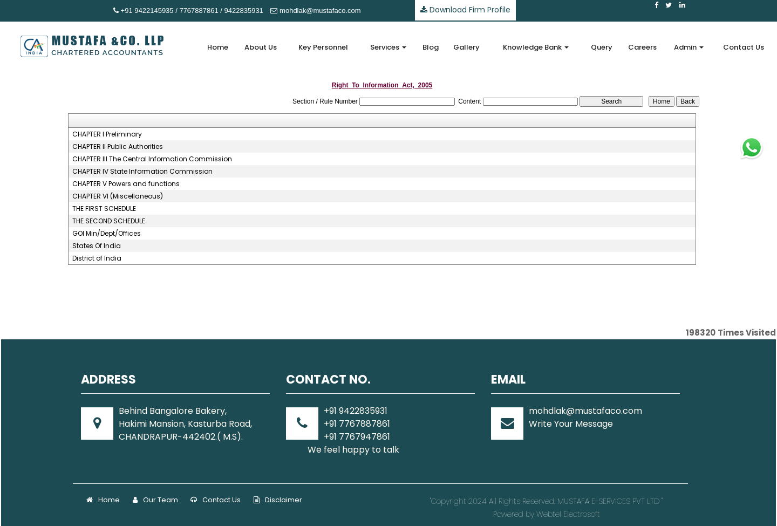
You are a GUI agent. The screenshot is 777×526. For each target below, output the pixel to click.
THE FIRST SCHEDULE (104, 208)
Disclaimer (278, 500)
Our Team (155, 500)
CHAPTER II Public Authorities (117, 146)
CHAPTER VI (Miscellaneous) (117, 196)
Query (601, 47)
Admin (689, 47)
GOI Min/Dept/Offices (106, 233)
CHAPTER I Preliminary (107, 134)
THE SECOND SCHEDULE (108, 221)
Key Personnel (323, 47)
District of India (96, 258)
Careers (642, 47)
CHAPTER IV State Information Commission (142, 171)
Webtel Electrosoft (568, 514)
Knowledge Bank (536, 47)
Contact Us (743, 47)
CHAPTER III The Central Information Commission (152, 159)
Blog (430, 47)
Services (388, 47)
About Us (260, 47)
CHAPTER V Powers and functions (126, 184)
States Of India (96, 246)
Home (217, 47)
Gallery (466, 47)
